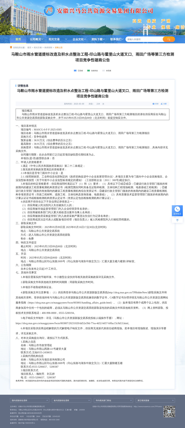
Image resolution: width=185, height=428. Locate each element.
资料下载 (96, 39)
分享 (165, 103)
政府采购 (48, 47)
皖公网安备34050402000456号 (30, 413)
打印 (156, 103)
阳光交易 (54, 39)
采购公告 (59, 47)
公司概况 (35, 39)
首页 (18, 39)
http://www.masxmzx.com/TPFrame (148, 406)
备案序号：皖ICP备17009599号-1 (22, 423)
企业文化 (78, 39)
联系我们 (115, 39)
